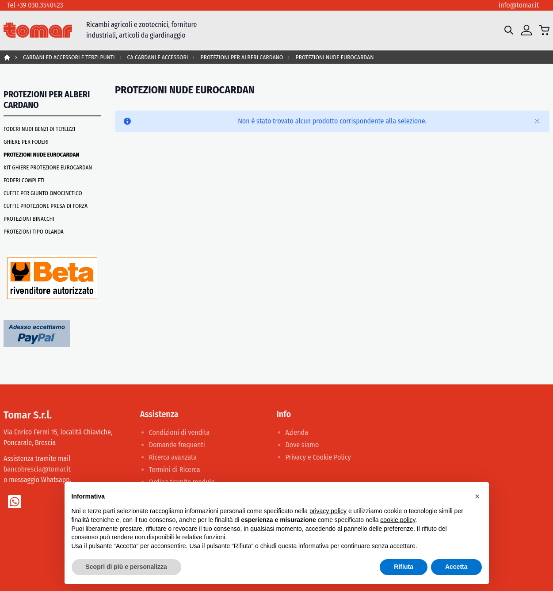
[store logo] (38, 30)
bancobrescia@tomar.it (37, 469)
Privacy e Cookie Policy (318, 457)
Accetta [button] (456, 566)
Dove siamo (302, 445)
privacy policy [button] (328, 510)
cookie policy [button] (397, 519)
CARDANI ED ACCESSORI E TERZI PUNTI (69, 57)
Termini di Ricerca (174, 469)
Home (7, 57)
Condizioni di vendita (179, 432)
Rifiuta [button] (403, 566)
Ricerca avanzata (173, 457)
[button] (477, 496)
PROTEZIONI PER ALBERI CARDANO (241, 57)
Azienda (297, 432)
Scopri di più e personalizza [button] (126, 566)
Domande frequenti (177, 445)
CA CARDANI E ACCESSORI (157, 57)
